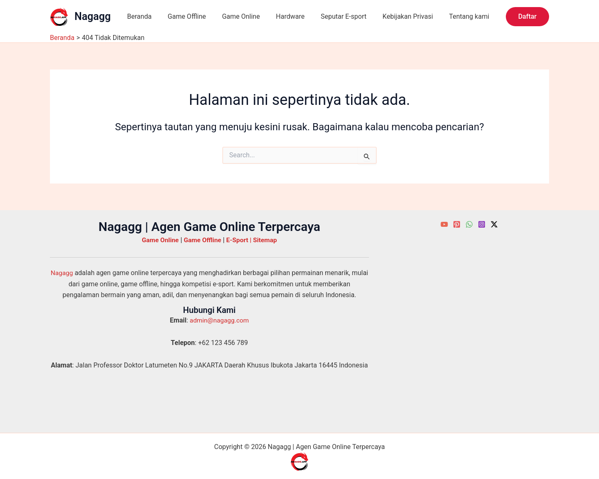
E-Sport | (241, 240)
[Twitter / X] (494, 224)
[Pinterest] (456, 224)
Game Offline (182, 16)
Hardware (280, 16)
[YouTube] (444, 224)
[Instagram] (481, 224)
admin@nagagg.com (219, 320)
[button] (527, 16)
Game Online (234, 16)
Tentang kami (451, 16)
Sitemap (267, 240)
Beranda (138, 16)
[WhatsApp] (469, 224)
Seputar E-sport (331, 16)
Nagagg (92, 16)
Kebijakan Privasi (392, 16)
